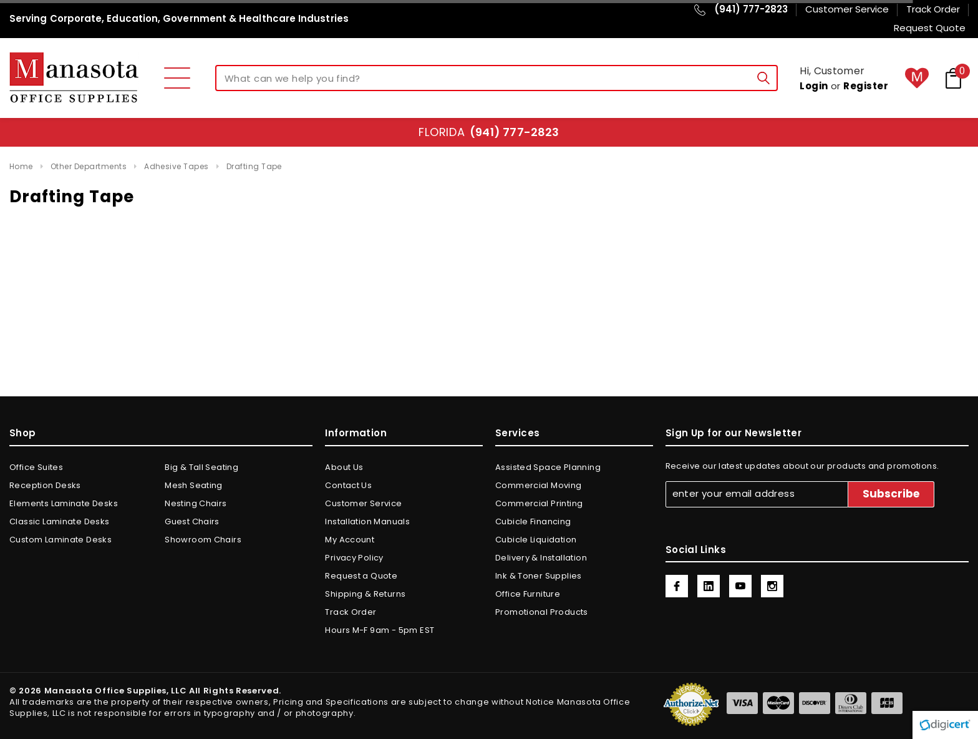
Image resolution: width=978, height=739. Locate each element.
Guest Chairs (192, 521)
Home (21, 166)
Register (865, 85)
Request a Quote (361, 576)
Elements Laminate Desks (63, 503)
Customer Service (363, 503)
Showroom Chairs (203, 540)
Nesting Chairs (195, 503)
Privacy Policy (354, 558)
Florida (489, 132)
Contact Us (348, 485)
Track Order (350, 612)
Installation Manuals (367, 521)
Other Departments (89, 166)
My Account (349, 540)
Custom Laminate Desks (60, 540)
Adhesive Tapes (176, 166)
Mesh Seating (194, 485)
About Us (344, 467)
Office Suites (36, 467)
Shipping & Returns (365, 594)
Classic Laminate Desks (59, 521)
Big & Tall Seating (201, 467)
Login (814, 85)
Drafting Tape (254, 166)
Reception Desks (45, 485)
